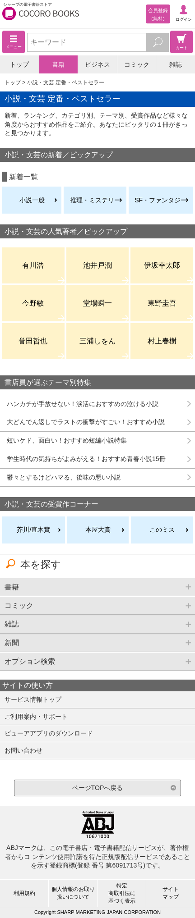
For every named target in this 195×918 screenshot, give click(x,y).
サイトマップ (170, 893)
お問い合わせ (23, 750)
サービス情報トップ (33, 699)
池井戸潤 (97, 265)
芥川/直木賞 (33, 529)
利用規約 (24, 893)
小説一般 (32, 200)
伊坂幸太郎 (162, 265)
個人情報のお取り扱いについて (73, 893)
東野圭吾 (162, 303)
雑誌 (175, 64)
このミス (162, 529)
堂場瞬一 (97, 303)
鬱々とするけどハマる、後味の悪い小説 (64, 477)
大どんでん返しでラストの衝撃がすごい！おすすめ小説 (86, 421)
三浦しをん (97, 341)
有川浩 (33, 265)
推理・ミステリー (95, 200)
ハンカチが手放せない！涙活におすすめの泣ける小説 (82, 403)
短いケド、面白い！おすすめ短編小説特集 (67, 440)
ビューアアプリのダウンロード (49, 733)
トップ (19, 64)
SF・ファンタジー (161, 200)
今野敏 (33, 303)
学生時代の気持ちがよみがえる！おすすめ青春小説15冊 (86, 458)
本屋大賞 (98, 529)
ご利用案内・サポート (36, 716)
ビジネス (97, 64)
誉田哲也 (33, 341)
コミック (136, 64)
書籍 (58, 64)
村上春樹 (162, 341)
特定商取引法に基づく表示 (121, 893)
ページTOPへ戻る (97, 787)
